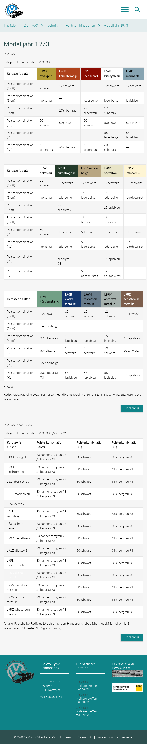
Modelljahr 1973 (115, 25)
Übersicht (132, 408)
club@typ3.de (54, 696)
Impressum (66, 737)
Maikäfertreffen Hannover (86, 687)
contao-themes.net (122, 737)
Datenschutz (84, 737)
